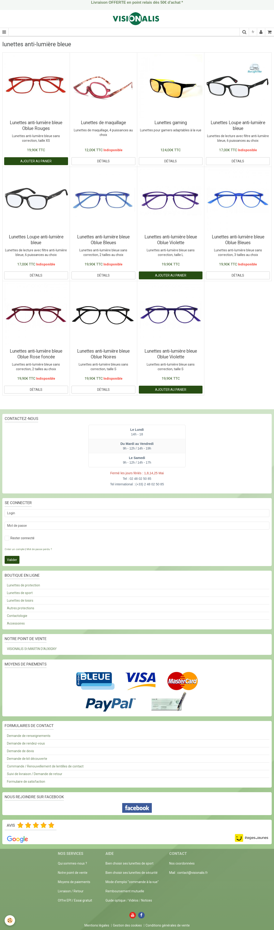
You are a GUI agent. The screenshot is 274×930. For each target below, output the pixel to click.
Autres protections (20, 608)
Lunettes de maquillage (103, 122)
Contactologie (17, 616)
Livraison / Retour (71, 891)
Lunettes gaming (170, 122)
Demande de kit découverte (27, 759)
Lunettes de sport (20, 593)
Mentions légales (96, 925)
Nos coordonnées (182, 863)
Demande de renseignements (28, 736)
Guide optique (116, 900)
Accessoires (16, 623)
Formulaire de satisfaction (26, 781)
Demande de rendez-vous (26, 743)
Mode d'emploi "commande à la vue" (132, 882)
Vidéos (133, 900)
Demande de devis (20, 751)
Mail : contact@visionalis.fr (188, 873)
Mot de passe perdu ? (39, 549)
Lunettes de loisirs (20, 600)
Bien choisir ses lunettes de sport (129, 863)
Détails (103, 161)
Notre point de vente (72, 873)
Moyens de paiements (74, 882)
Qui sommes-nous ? (72, 863)
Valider (12, 560)
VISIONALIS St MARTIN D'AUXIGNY (32, 649)
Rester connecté (19, 538)
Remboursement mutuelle (125, 891)
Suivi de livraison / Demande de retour (34, 774)
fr (253, 32)
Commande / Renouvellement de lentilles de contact (45, 766)
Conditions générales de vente (168, 925)
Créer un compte (15, 549)
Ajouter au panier (36, 161)
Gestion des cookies (127, 925)
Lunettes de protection (23, 585)
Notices (146, 900)
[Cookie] (10, 920)
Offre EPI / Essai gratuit (75, 900)
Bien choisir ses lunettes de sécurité (132, 873)
